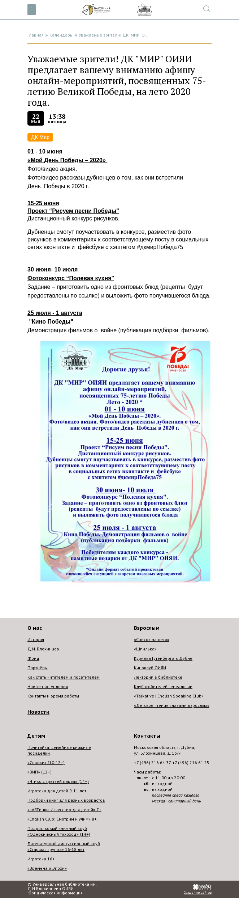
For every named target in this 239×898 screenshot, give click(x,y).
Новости (38, 712)
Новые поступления (47, 686)
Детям (36, 736)
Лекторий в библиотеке (158, 677)
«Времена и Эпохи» (47, 868)
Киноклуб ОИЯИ (150, 667)
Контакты (147, 736)
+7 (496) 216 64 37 (152, 762)
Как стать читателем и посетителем (63, 677)
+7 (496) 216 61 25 (190, 762)
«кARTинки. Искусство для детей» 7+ (64, 809)
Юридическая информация (55, 893)
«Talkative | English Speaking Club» (169, 696)
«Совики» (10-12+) (46, 762)
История (35, 639)
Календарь (61, 35)
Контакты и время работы (53, 696)
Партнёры (37, 667)
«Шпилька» (145, 649)
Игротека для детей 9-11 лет (56, 790)
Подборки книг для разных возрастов (66, 800)
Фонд (33, 658)
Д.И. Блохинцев (43, 649)
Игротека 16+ (41, 858)
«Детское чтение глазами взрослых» (171, 705)
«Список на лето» (151, 639)
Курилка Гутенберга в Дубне (163, 658)
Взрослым (147, 628)
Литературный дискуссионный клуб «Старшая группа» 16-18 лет (63, 846)
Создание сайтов (198, 892)
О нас (34, 628)
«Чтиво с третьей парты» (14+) (58, 781)
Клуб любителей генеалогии (163, 686)
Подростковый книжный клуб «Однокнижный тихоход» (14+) (58, 831)
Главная (35, 35)
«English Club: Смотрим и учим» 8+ (62, 819)
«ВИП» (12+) (39, 772)
